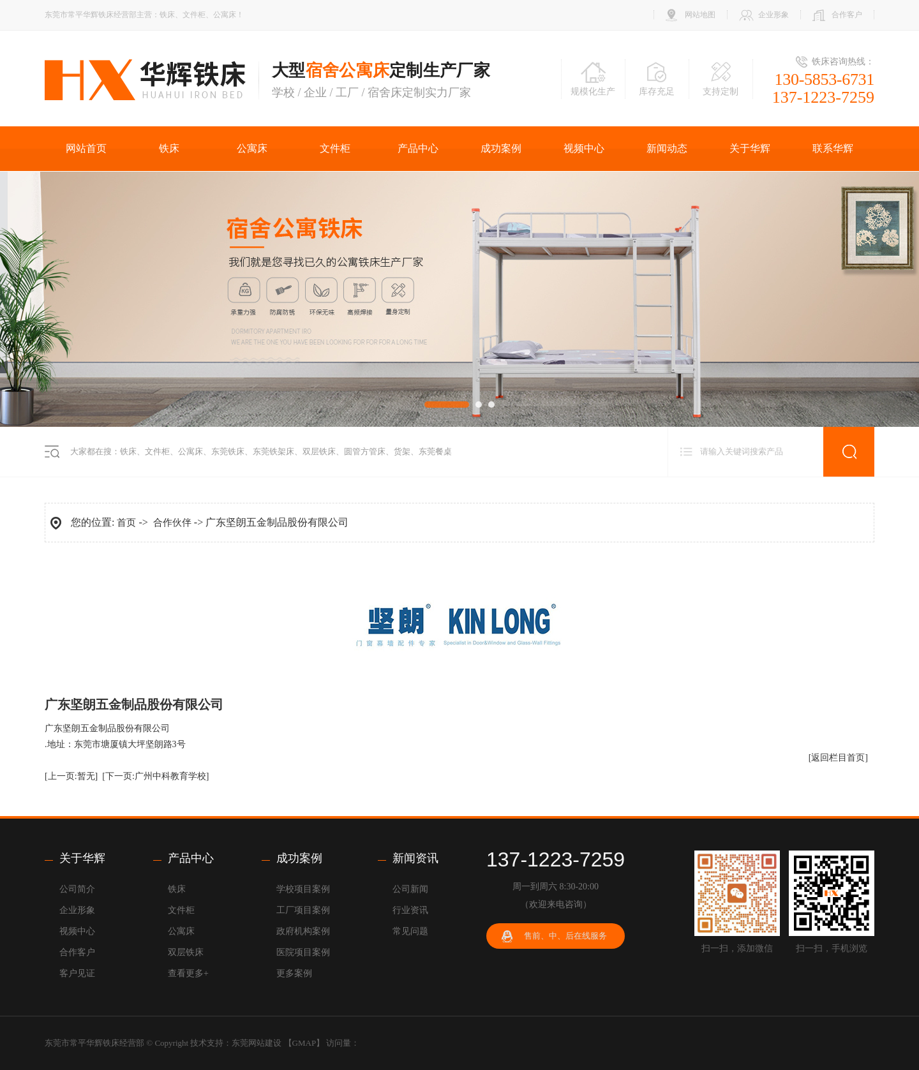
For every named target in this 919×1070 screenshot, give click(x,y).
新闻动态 (666, 148)
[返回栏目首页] (838, 757)
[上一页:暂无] (71, 776)
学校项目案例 (303, 889)
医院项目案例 (303, 952)
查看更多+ (188, 973)
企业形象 (773, 14)
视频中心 (584, 148)
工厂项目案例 (303, 910)
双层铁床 (319, 451)
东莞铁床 (227, 451)
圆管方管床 (364, 451)
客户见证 (77, 973)
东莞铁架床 (273, 451)
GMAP (304, 1043)
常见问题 (410, 931)
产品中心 (418, 148)
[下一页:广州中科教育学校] (155, 776)
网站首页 (86, 148)
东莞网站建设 (256, 1043)
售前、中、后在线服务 (565, 935)
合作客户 (847, 14)
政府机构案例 (303, 931)
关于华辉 (749, 148)
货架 (402, 451)
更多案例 (294, 973)
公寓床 (252, 148)
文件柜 (335, 148)
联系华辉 (832, 148)
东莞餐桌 (435, 451)
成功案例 (501, 148)
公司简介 (77, 889)
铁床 (169, 148)
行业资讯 (410, 910)
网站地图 (700, 14)
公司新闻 (410, 889)
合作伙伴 (172, 522)
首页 (126, 522)
